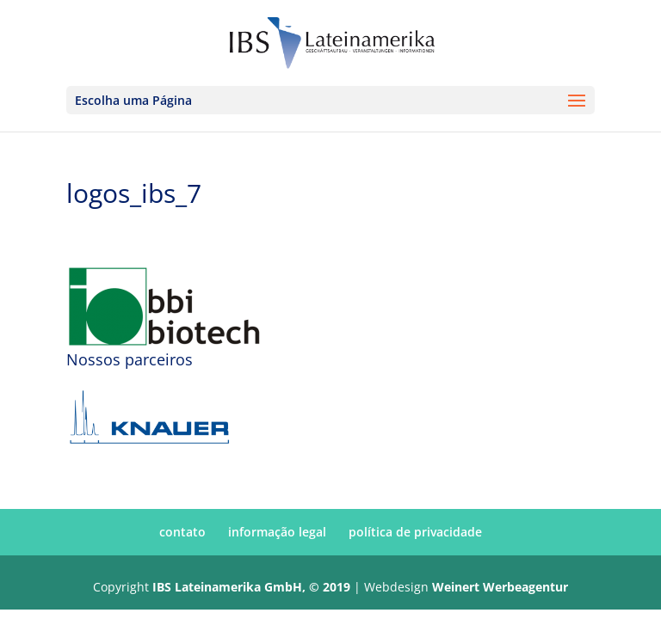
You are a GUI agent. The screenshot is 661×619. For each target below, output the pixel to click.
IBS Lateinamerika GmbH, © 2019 (251, 587)
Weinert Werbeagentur (500, 587)
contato (182, 532)
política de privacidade (415, 532)
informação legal (277, 532)
